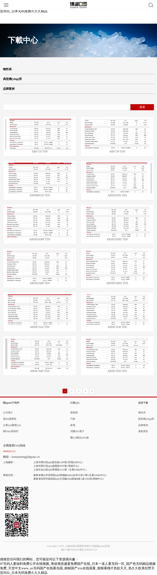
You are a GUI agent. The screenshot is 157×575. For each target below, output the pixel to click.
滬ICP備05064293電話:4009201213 (79, 549)
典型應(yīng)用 (12, 79)
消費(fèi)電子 (77, 431)
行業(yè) (74, 402)
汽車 (72, 418)
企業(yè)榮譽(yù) (12, 425)
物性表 (7, 69)
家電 (72, 425)
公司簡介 (8, 412)
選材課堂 (143, 431)
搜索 (142, 107)
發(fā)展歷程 (9, 418)
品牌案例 (9, 88)
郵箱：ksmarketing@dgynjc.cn (21, 456)
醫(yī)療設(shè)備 (79, 437)
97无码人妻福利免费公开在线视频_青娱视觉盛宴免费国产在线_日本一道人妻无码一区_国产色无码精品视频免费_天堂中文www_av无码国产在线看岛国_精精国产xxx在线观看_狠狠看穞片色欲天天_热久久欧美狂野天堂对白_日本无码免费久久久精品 (78, 568)
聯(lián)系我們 (10, 431)
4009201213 (9, 451)
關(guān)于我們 (11, 402)
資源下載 (143, 402)
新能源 (74, 412)
